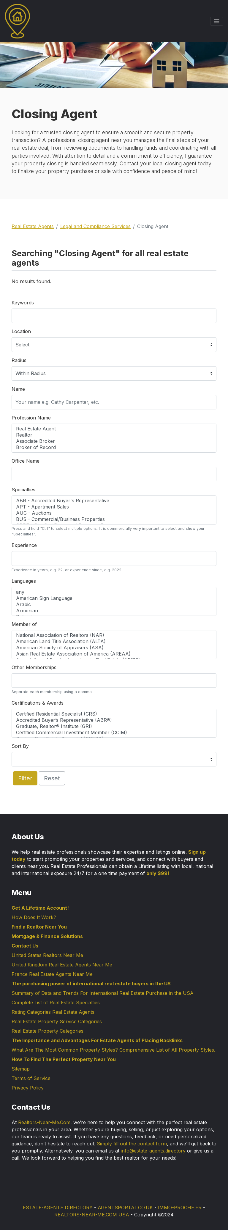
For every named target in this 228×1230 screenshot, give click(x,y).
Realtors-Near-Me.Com (44, 1122)
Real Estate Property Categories (47, 1031)
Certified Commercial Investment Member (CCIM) (114, 732)
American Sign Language (114, 598)
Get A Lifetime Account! (40, 908)
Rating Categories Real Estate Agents (53, 1012)
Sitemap (21, 1069)
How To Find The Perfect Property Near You (64, 1059)
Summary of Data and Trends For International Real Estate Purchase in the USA (103, 993)
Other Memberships (34, 667)
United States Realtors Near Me (47, 955)
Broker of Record (114, 447)
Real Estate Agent (114, 429)
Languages (24, 581)
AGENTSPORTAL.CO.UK (125, 1207)
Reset (52, 778)
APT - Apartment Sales (114, 507)
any (114, 592)
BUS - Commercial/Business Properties (114, 519)
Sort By (20, 746)
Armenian (114, 611)
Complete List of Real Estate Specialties (56, 1002)
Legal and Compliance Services (95, 226)
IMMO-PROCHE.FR (180, 1207)
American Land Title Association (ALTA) (114, 641)
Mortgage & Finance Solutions (47, 936)
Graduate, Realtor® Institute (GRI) (114, 726)
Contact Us (25, 946)
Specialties (23, 490)
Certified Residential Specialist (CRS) (114, 714)
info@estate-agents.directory (153, 1151)
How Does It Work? (34, 917)
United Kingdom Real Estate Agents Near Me (62, 965)
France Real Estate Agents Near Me (52, 974)
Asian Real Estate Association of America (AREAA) (114, 654)
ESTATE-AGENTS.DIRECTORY (58, 1207)
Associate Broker (114, 441)
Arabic (114, 604)
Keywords (23, 303)
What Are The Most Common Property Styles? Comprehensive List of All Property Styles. (113, 1050)
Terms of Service (31, 1078)
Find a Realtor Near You (39, 927)
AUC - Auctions (114, 513)
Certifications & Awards (38, 703)
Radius (19, 360)
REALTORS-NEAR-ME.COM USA (91, 1215)
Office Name (25, 461)
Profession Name (31, 418)
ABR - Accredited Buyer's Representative (114, 501)
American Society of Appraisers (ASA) (114, 648)
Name (18, 389)
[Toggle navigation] (216, 21)
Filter (25, 778)
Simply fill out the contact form (132, 1144)
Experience (24, 545)
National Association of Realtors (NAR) (114, 635)
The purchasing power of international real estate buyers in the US (91, 984)
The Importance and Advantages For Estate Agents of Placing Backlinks (97, 1040)
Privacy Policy (28, 1088)
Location (21, 331)
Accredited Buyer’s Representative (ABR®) (114, 720)
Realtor (114, 435)
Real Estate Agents (33, 226)
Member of (24, 624)
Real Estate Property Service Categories (57, 1021)
